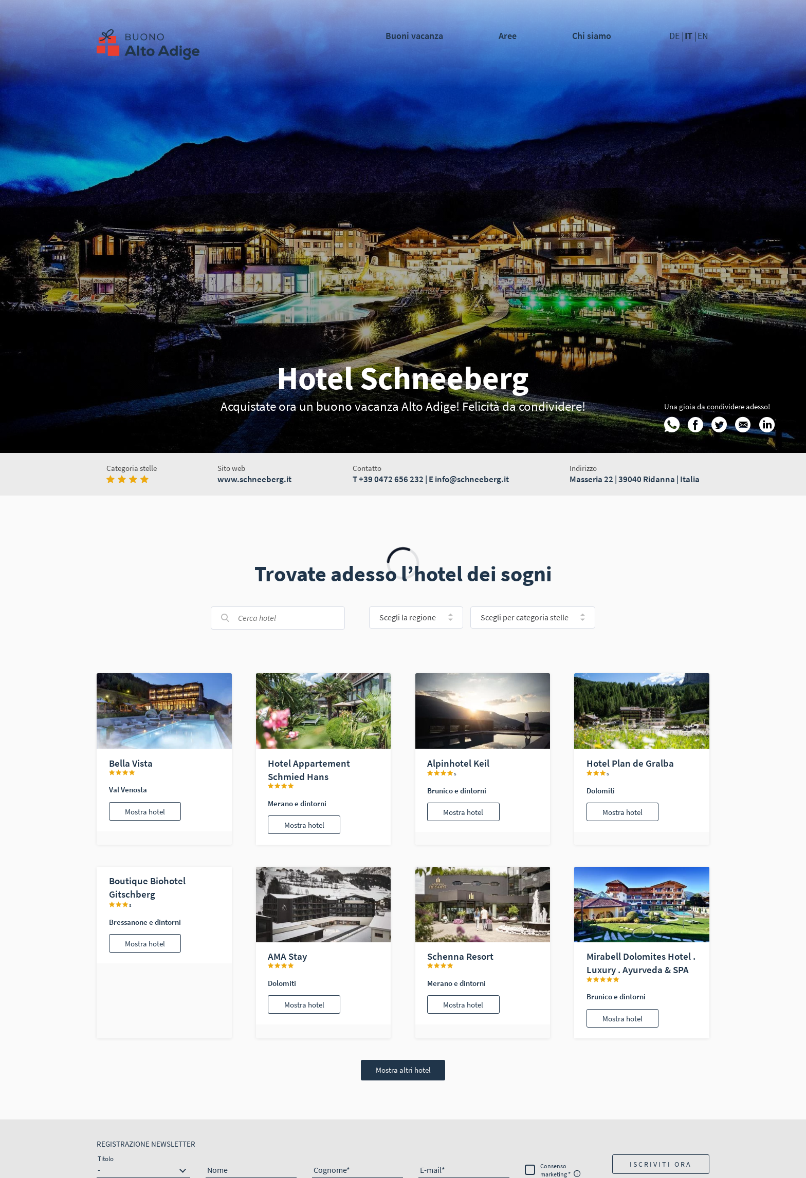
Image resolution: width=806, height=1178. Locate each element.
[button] (660, 1164)
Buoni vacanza (414, 36)
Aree (508, 36)
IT (689, 36)
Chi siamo (591, 36)
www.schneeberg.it (254, 479)
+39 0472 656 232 (391, 479)
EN (703, 36)
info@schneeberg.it (472, 479)
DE (675, 36)
